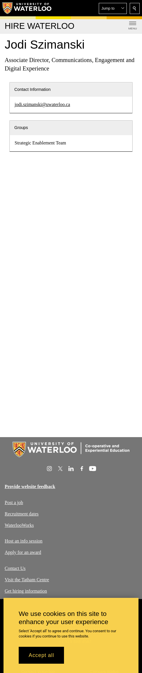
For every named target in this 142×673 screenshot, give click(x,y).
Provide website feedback (30, 486)
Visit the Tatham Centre (27, 579)
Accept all (41, 655)
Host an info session (23, 540)
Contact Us (15, 568)
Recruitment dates (22, 513)
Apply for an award (23, 552)
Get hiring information (26, 590)
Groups (21, 127)
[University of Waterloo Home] (27, 8)
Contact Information (32, 89)
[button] (113, 8)
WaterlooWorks (19, 524)
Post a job (14, 502)
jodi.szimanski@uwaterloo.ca (42, 104)
